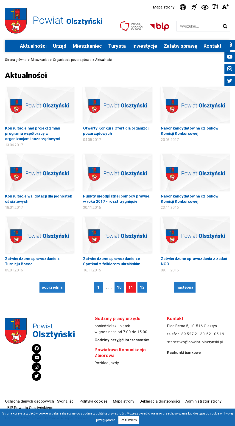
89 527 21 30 (193, 334)
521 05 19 (215, 334)
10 (119, 287)
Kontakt (212, 46)
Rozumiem (129, 420)
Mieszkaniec (87, 46)
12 (142, 287)
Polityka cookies (94, 401)
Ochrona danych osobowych (29, 401)
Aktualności (33, 46)
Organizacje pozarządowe (72, 60)
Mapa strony (163, 7)
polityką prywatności (110, 413)
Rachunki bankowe (184, 352)
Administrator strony (203, 401)
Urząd (59, 46)
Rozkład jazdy (107, 363)
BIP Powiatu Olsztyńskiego (30, 407)
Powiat (67, 20)
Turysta (117, 46)
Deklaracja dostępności (160, 401)
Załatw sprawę (180, 46)
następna (184, 287)
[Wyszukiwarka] (198, 26)
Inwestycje (144, 46)
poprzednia (52, 287)
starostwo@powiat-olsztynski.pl (195, 342)
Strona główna (15, 60)
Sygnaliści (65, 401)
